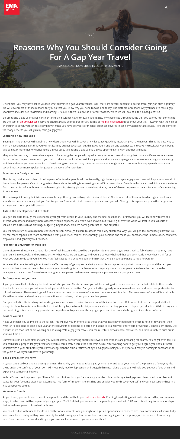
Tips (90, 35)
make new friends (95, 397)
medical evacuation (112, 121)
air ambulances (28, 121)
